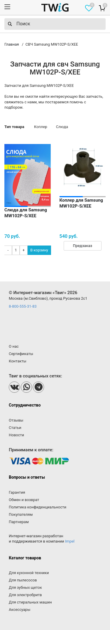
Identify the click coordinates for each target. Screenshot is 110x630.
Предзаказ (82, 245)
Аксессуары (19, 609)
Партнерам (19, 522)
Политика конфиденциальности (37, 507)
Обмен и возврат (24, 500)
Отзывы (16, 420)
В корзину (39, 250)
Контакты (17, 361)
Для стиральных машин (30, 602)
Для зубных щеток (25, 587)
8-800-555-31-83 (23, 306)
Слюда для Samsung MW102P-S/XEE (25, 212)
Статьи (15, 427)
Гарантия (17, 492)
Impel (70, 541)
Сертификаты (21, 354)
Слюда (62, 127)
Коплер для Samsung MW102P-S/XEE (81, 203)
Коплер (40, 127)
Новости (16, 435)
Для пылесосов (23, 580)
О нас (14, 346)
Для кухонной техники (29, 573)
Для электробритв (25, 595)
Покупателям (21, 514)
